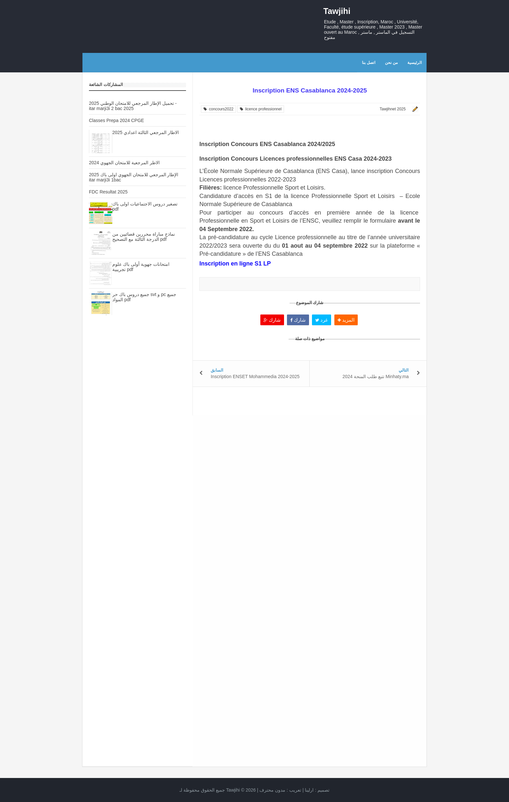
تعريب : (280, 790)
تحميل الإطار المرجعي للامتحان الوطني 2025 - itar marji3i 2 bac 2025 (133, 106)
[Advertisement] (137, 435)
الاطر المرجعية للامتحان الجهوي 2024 (124, 162)
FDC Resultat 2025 (108, 191)
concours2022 (218, 109)
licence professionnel (261, 109)
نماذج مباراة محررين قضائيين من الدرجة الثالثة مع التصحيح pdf (143, 236)
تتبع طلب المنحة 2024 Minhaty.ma (375, 376)
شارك (272, 320)
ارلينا (309, 790)
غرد (321, 320)
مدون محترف (272, 790)
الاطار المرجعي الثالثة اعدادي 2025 (145, 132)
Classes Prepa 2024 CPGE (116, 120)
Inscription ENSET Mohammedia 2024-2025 (255, 376)
